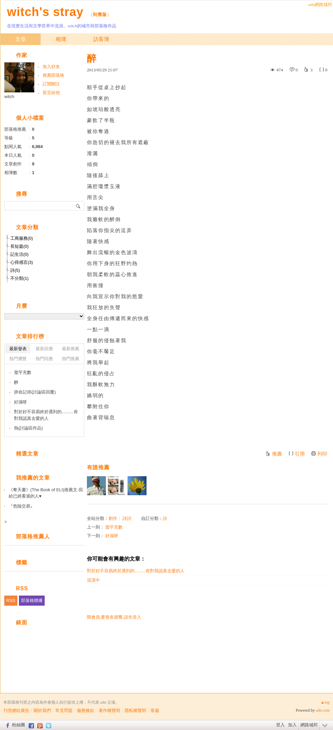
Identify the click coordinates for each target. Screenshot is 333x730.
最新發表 (18, 348)
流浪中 (93, 580)
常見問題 (64, 710)
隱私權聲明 (135, 710)
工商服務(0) (21, 238)
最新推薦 (70, 348)
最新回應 (44, 348)
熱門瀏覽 (18, 358)
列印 (322, 454)
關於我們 (42, 710)
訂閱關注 (51, 83)
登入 (280, 724)
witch (9, 96)
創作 (113, 518)
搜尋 (78, 205)
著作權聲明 (109, 710)
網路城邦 (309, 724)
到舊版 (100, 14)
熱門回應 (44, 358)
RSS (10, 600)
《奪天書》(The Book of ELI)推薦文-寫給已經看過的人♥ (46, 493)
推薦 (277, 454)
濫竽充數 (114, 527)
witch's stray (45, 12)
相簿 (61, 39)
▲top (325, 702)
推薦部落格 (53, 75)
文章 (20, 39)
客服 (155, 710)
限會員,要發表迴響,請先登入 (114, 617)
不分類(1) (19, 278)
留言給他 (51, 92)
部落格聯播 (32, 600)
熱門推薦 (70, 358)
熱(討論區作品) (28, 428)
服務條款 (85, 710)
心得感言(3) (21, 262)
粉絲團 (18, 724)
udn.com (323, 710)
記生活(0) (19, 254)
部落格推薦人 (33, 536)
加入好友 (51, 66)
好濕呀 (111, 535)
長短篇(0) (19, 246)
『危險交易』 (22, 506)
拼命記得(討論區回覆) (35, 392)
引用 (300, 454)
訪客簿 (101, 39)
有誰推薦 (98, 467)
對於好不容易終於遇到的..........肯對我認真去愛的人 (135, 570)
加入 (292, 724)
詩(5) (15, 270)
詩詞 (127, 518)
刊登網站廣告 (16, 710)
